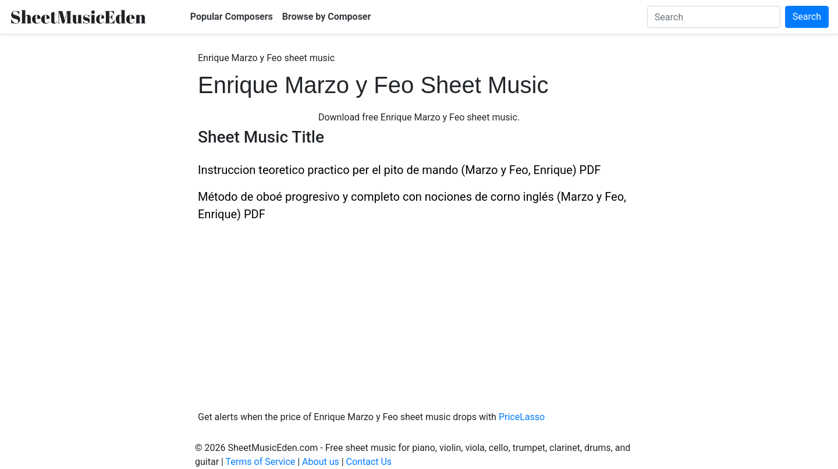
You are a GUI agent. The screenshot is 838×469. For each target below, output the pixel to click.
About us (320, 461)
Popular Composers (231, 16)
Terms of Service (261, 461)
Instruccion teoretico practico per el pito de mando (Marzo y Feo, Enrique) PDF (399, 170)
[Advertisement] (419, 310)
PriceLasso (522, 416)
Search (807, 16)
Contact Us (369, 461)
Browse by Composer (326, 16)
